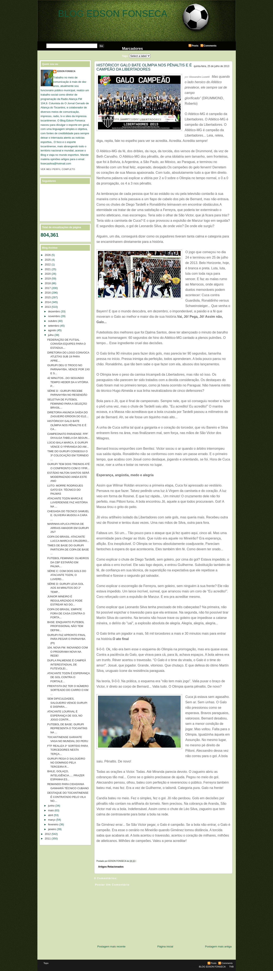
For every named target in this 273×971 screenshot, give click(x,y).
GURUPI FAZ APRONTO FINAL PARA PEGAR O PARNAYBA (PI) (66, 639)
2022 (48, 264)
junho (51, 805)
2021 (48, 269)
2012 (48, 834)
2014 (48, 302)
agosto (52, 330)
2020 (48, 273)
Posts (195, 45)
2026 (48, 255)
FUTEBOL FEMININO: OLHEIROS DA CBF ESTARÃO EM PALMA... (68, 562)
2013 (48, 306)
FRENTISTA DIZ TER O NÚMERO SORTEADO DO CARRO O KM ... (68, 690)
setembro (53, 325)
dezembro (54, 311)
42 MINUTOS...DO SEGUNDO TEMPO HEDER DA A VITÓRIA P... (67, 382)
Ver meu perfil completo (58, 169)
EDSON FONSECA (66, 71)
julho (51, 335)
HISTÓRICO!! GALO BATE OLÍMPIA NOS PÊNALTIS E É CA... (66, 425)
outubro (52, 320)
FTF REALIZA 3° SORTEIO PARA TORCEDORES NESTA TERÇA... (67, 749)
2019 (48, 278)
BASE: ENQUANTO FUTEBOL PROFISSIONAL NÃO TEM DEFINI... (65, 626)
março (51, 819)
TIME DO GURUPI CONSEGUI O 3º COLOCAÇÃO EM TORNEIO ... (67, 455)
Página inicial (165, 946)
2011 (48, 838)
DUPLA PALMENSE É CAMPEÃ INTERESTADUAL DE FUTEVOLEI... (66, 664)
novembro (54, 316)
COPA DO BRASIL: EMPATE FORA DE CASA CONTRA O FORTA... (66, 613)
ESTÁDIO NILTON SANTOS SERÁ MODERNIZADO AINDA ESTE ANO (68, 476)
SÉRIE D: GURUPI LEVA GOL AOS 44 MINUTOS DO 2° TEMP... (65, 587)
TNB (231, 966)
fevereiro (53, 824)
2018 (48, 283)
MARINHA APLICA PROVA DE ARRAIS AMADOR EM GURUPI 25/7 (68, 527)
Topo (46, 963)
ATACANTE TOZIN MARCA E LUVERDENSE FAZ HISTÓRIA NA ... (67, 502)
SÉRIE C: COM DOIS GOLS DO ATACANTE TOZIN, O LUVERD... (66, 575)
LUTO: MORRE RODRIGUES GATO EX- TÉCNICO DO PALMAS (65, 489)
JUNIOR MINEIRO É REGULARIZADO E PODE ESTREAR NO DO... (64, 600)
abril (50, 815)
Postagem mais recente (111, 946)
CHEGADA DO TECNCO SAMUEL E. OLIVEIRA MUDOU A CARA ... (68, 515)
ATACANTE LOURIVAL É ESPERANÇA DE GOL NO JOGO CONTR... (64, 715)
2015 (48, 297)
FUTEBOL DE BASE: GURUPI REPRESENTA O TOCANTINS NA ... (67, 728)
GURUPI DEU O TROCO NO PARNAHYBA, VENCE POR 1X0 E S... (68, 369)
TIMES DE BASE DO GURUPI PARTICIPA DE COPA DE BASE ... (68, 549)
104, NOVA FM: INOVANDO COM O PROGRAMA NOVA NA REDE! (67, 651)
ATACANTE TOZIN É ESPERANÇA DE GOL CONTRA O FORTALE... (68, 677)
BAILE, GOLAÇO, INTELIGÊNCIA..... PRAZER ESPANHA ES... (66, 775)
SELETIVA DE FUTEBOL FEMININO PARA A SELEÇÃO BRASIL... (67, 403)
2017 (48, 288)
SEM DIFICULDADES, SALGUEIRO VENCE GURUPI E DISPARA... (67, 702)
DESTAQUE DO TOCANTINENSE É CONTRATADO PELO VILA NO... (67, 796)
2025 (48, 259)
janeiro (52, 829)
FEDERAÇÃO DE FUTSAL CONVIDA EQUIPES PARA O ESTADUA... (66, 343)
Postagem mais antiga (218, 946)
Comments (210, 45)
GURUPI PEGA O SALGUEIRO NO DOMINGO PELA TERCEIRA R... (66, 762)
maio (51, 810)
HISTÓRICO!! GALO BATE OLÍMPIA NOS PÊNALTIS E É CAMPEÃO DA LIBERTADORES (144, 67)
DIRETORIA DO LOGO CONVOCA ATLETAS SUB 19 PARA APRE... (68, 356)
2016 (48, 292)
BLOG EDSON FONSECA (112, 13)
